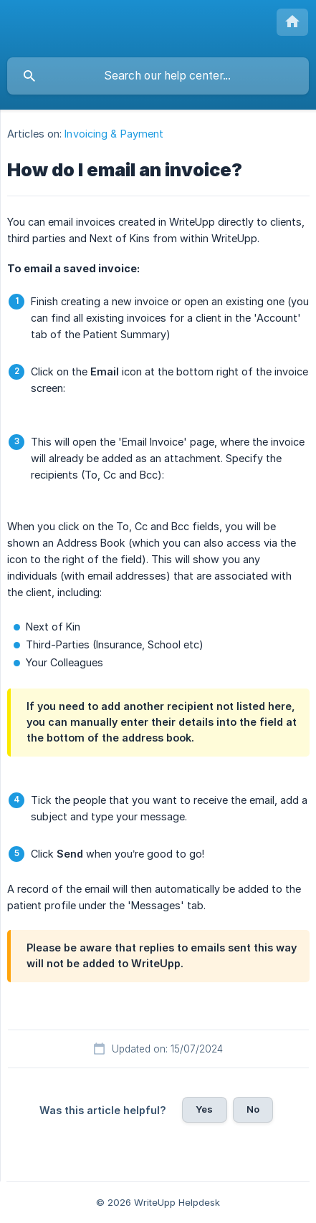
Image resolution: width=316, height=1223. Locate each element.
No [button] (252, 1109)
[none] (292, 22)
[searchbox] (158, 76)
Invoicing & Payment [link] (113, 134)
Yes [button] (204, 1109)
